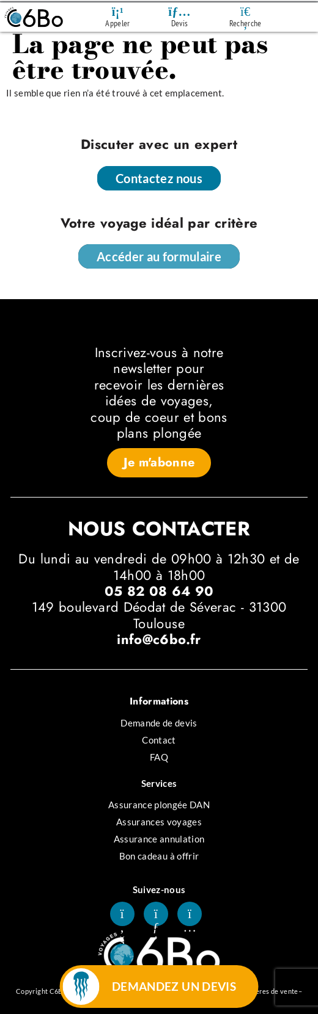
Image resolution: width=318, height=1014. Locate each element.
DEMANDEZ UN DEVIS (175, 986)
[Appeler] (117, 11)
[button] (159, 462)
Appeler (117, 23)
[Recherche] (245, 11)
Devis (179, 23)
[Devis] (180, 11)
